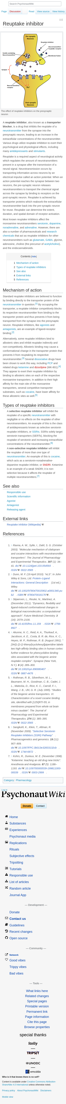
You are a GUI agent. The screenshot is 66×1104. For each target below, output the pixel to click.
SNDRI (47, 464)
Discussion (15, 11)
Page (4, 11)
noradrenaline (10, 227)
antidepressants (19, 151)
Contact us (18, 919)
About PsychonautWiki (27, 1090)
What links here (37, 991)
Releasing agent (16, 509)
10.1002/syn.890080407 (32, 669)
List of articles (19, 882)
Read (31, 11)
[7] (38, 476)
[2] (13, 332)
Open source (19, 938)
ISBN (21, 594)
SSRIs (35, 431)
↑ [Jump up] (11, 545)
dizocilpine (40, 367)
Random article (20, 888)
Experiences (18, 830)
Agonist (11, 500)
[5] (36, 395)
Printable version (37, 1006)
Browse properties (37, 1027)
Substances (18, 823)
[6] (52, 443)
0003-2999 (38, 772)
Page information (37, 1017)
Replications (18, 843)
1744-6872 (27, 751)
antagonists (9, 329)
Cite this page (37, 1022)
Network (14, 955)
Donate (27, 805)
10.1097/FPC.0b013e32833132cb (37, 747)
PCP (50, 363)
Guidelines (17, 925)
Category (9, 780)
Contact (40, 805)
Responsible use (16, 492)
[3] (23, 358)
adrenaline (31, 227)
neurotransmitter (12, 130)
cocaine (30, 391)
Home (14, 817)
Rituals (14, 849)
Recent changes (21, 931)
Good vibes (18, 960)
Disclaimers (45, 1090)
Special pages (37, 1001)
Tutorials (15, 869)
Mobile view (7, 1097)
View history (58, 11)
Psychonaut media (23, 836)
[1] (36, 303)
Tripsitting (16, 862)
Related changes (37, 996)
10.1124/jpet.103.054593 (37, 565)
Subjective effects (22, 856)
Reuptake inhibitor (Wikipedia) (24, 524)
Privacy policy (8, 1090)
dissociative (41, 359)
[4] (59, 366)
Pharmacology (24, 780)
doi (17, 565)
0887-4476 (27, 673)
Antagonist (13, 505)
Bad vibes (16, 973)
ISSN (14, 570)
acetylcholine (51, 244)
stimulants (39, 151)
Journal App (18, 895)
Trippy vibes (18, 967)
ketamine (23, 367)
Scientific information (18, 496)
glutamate (38, 239)
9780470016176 (36, 594)
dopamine (55, 223)
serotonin (42, 223)
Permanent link (37, 1011)
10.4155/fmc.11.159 (29, 623)
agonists (44, 325)
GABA (49, 239)
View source (43, 11)
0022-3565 (27, 570)
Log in (4, 790)
